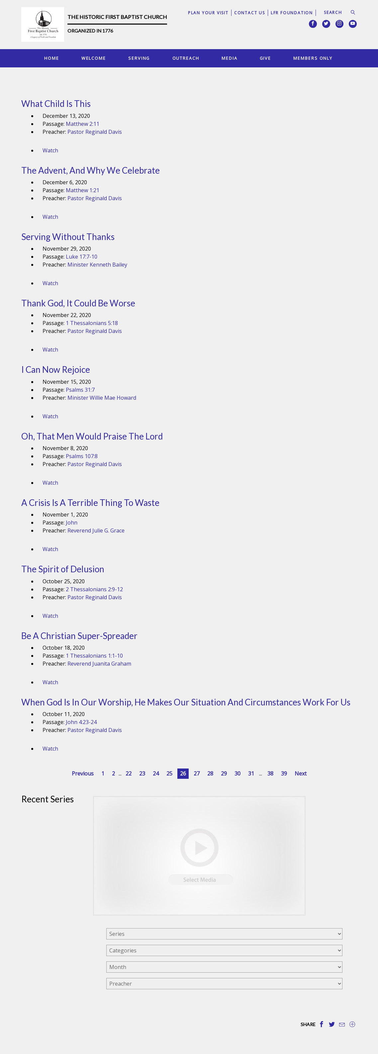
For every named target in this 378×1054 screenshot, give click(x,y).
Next (301, 773)
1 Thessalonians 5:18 (92, 323)
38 (270, 773)
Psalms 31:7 (80, 389)
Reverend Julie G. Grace (96, 530)
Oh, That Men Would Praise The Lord (92, 436)
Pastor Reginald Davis (94, 131)
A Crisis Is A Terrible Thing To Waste (90, 502)
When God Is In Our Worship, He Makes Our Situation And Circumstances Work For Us (185, 702)
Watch (50, 150)
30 (237, 773)
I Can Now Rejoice (55, 369)
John (71, 522)
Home (51, 58)
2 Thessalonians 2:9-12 (94, 589)
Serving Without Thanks (68, 236)
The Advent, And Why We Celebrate (90, 170)
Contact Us (249, 13)
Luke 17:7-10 (81, 256)
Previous (83, 773)
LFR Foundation (292, 13)
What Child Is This (56, 103)
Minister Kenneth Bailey (97, 264)
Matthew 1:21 (82, 190)
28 (210, 773)
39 (284, 773)
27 (197, 773)
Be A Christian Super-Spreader (79, 635)
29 (224, 773)
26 (183, 773)
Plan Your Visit (208, 13)
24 (156, 773)
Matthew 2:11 (82, 123)
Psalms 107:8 (82, 456)
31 (251, 773)
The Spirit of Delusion (62, 569)
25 (169, 773)
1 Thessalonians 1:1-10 (94, 655)
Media (229, 58)
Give (265, 58)
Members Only (312, 58)
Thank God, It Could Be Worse (78, 303)
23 (142, 773)
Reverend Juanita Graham (99, 663)
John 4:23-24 (81, 722)
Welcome (93, 58)
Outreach (185, 58)
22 (129, 773)
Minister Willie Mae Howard (101, 397)
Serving (139, 58)
